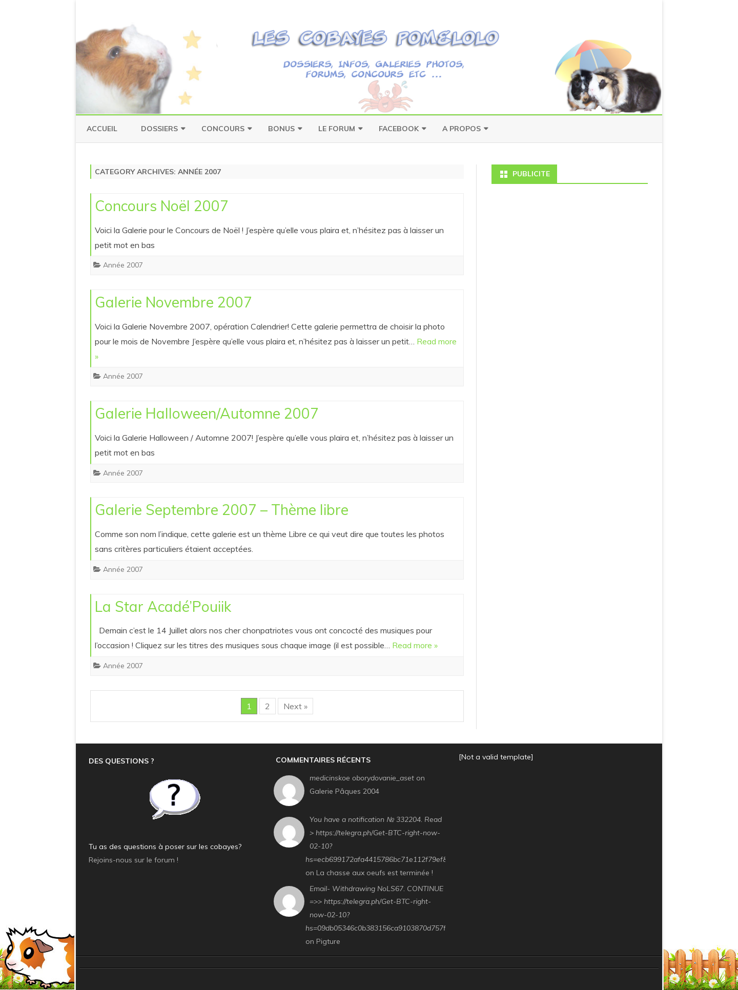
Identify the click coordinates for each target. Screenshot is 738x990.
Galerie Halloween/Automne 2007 (207, 413)
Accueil (102, 128)
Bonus (281, 128)
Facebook (399, 128)
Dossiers (159, 128)
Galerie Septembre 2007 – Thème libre (221, 510)
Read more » (415, 645)
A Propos (461, 128)
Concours (222, 128)
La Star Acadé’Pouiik (163, 606)
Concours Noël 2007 (162, 206)
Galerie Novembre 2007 (173, 302)
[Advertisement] (569, 255)
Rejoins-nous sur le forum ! (133, 859)
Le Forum (336, 128)
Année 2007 (123, 265)
